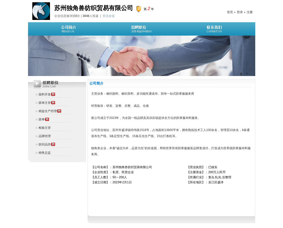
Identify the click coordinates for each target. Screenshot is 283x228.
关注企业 (108, 16)
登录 (240, 12)
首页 (230, 12)
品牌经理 (45, 136)
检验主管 (45, 128)
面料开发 (45, 94)
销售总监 (45, 153)
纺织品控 (45, 144)
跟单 (42, 119)
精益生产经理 (48, 111)
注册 (250, 12)
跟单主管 (45, 103)
